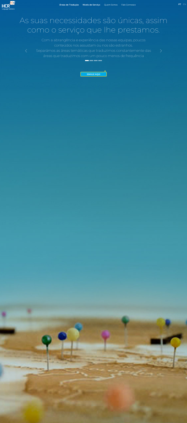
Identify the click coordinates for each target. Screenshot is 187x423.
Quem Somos (110, 5)
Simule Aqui (93, 74)
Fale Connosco (128, 5)
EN (184, 4)
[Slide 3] (96, 60)
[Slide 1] (87, 60)
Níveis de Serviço (91, 5)
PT (179, 4)
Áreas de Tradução (69, 5)
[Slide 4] (100, 60)
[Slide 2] (91, 60)
